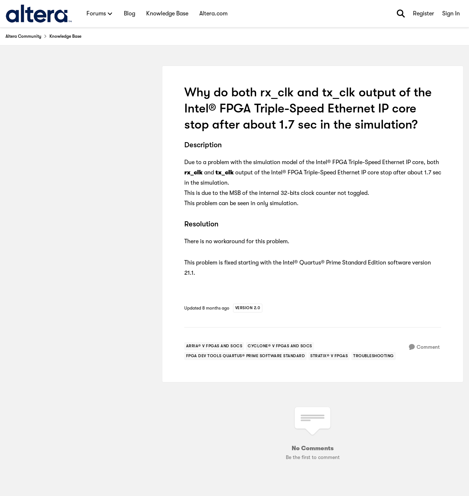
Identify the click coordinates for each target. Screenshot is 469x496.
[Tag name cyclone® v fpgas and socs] (280, 346)
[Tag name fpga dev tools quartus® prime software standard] (245, 356)
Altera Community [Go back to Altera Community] (23, 36)
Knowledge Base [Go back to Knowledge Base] (65, 36)
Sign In (451, 13)
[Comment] (424, 347)
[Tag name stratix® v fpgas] (329, 356)
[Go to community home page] (38, 13)
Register (423, 13)
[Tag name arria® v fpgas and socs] (214, 346)
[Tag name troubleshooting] (373, 356)
